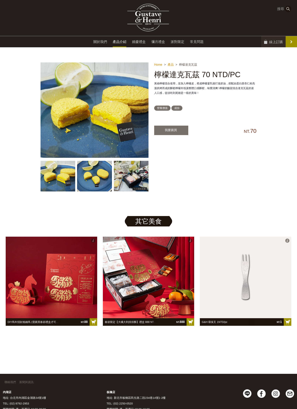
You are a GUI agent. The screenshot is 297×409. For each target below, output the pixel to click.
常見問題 (197, 42)
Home (158, 64)
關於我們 (100, 42)
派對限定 (177, 42)
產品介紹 (119, 42)
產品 (171, 64)
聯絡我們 (10, 382)
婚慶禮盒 (139, 42)
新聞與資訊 (26, 382)
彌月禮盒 (158, 42)
